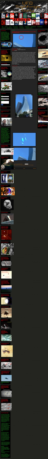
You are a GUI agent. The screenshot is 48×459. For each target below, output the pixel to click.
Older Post (34, 168)
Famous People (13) (15, 26)
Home (2, 26)
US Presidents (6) (21, 26)
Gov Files (10, 26)
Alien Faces (6, 26)
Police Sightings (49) (39, 26)
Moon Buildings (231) (33, 26)
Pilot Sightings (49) (27, 26)
